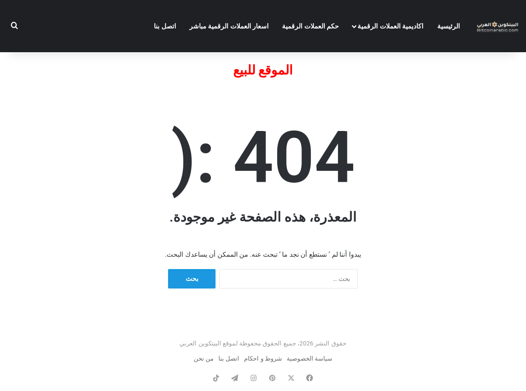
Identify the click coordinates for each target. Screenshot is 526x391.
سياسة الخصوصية (309, 358)
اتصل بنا (165, 26)
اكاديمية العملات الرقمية (390, 26)
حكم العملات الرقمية (310, 26)
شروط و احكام (263, 358)
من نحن (204, 358)
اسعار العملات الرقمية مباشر (229, 26)
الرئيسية (448, 26)
